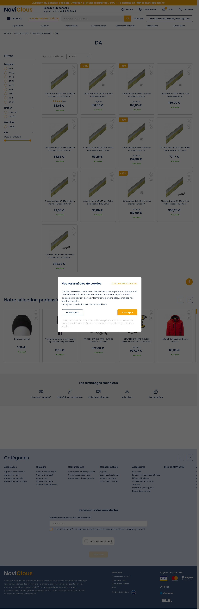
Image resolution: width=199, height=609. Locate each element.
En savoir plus (72, 312)
